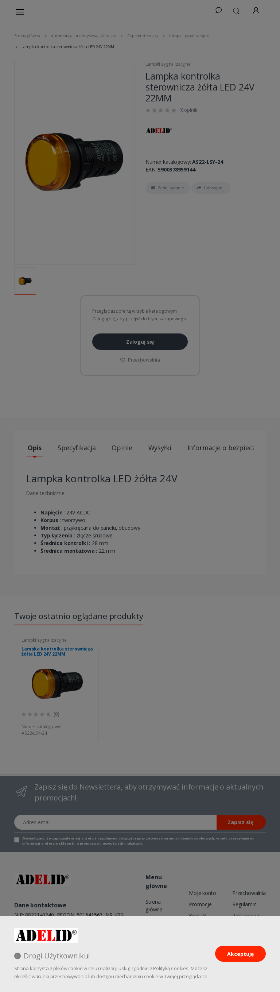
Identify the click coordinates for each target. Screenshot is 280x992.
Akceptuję (240, 953)
